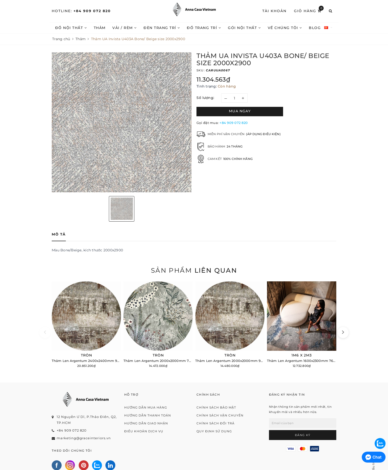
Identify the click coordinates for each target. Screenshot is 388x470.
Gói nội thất (244, 28)
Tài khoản (274, 11)
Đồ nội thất (71, 28)
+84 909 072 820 (92, 11)
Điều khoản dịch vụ (143, 431)
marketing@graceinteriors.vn (84, 438)
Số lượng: (205, 97)
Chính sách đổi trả (215, 423)
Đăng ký (303, 435)
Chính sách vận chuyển (219, 415)
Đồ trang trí (204, 28)
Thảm (100, 28)
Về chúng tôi (285, 28)
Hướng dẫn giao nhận (146, 423)
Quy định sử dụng (214, 431)
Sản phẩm (194, 270)
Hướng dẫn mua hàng (145, 407)
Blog (315, 28)
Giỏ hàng (309, 10)
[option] (122, 122)
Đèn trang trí (162, 28)
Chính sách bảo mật (216, 407)
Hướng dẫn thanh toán (147, 415)
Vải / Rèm (124, 28)
